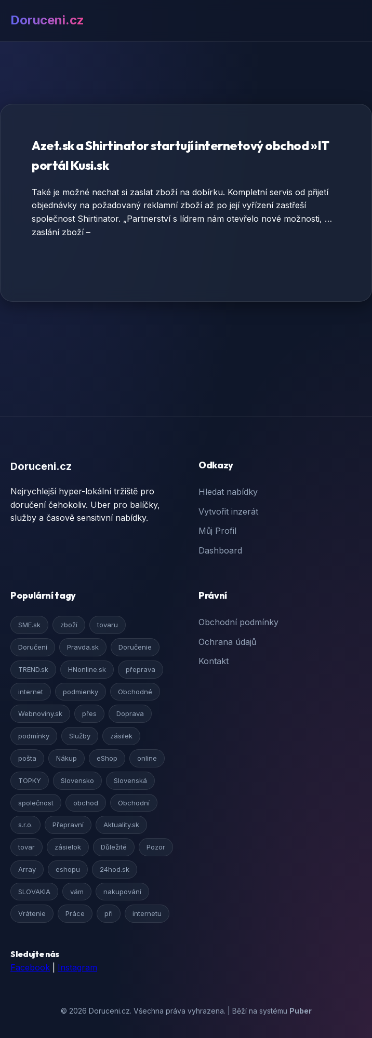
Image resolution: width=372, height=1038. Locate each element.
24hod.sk (114, 869)
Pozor (156, 847)
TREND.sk (33, 669)
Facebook (30, 967)
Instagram (77, 967)
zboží (68, 625)
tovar (26, 847)
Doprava (130, 713)
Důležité (114, 847)
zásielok (68, 847)
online (147, 758)
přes (89, 713)
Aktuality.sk (121, 824)
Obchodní (134, 803)
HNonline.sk (87, 669)
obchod (85, 803)
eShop (107, 758)
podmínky (33, 736)
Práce (75, 913)
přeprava (140, 669)
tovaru (107, 625)
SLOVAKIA (34, 891)
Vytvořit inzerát (228, 511)
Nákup (66, 758)
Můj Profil (217, 530)
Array (27, 869)
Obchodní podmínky (238, 622)
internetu (147, 913)
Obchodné (135, 691)
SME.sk (29, 625)
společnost (36, 803)
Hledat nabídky (228, 492)
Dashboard (220, 550)
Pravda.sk (83, 647)
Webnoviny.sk (40, 713)
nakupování (122, 891)
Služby (79, 736)
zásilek (121, 736)
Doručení (32, 647)
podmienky (80, 691)
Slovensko (77, 780)
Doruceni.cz (47, 20)
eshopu (68, 869)
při (108, 913)
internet (30, 691)
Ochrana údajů (227, 642)
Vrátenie (32, 913)
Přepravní (68, 824)
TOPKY (29, 780)
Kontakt (213, 661)
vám (77, 891)
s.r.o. (25, 824)
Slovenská (130, 780)
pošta (27, 758)
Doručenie (135, 647)
